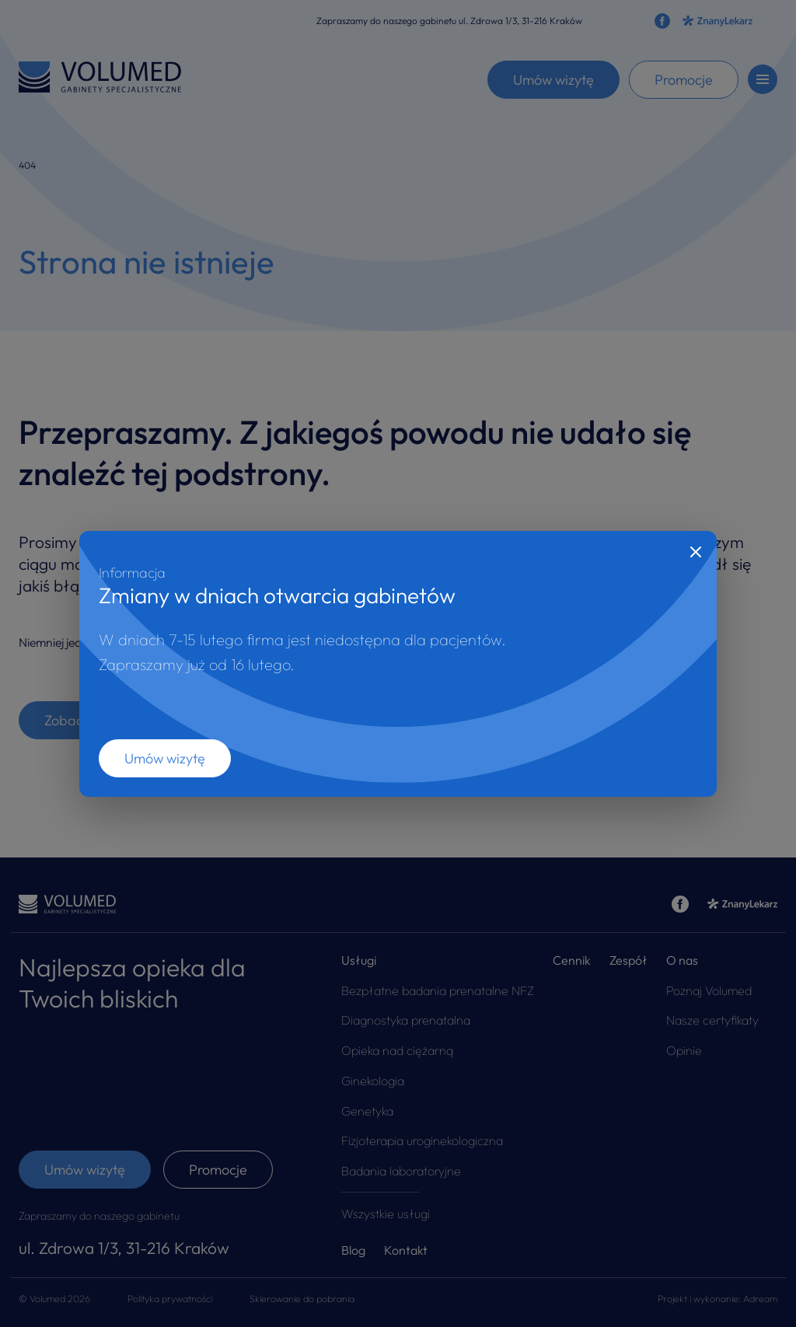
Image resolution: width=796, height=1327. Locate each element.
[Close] (695, 552)
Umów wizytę (164, 758)
